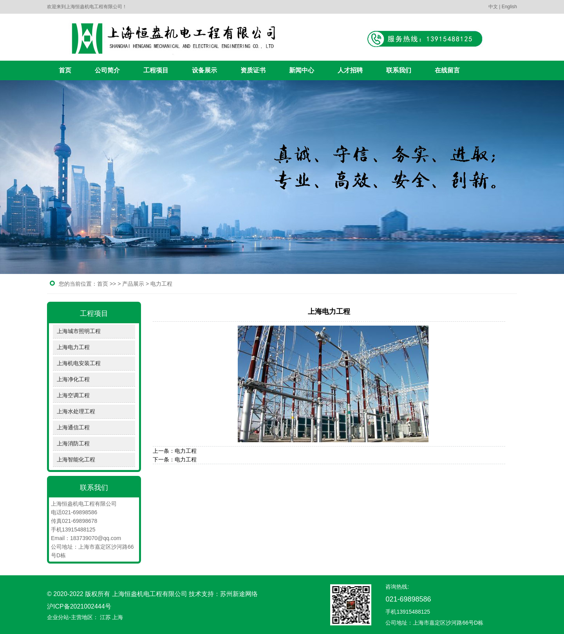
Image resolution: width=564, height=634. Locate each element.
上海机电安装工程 (79, 363)
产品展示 (133, 284)
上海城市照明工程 (79, 331)
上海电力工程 (73, 347)
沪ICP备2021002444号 (79, 606)
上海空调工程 (73, 395)
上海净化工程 (73, 379)
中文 (493, 6)
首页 (65, 70)
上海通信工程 (73, 427)
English (509, 6)
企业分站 (58, 617)
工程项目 (155, 70)
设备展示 (204, 70)
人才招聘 (350, 70)
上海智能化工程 (76, 459)
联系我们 (398, 70)
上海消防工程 (73, 443)
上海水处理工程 (76, 411)
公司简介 (107, 70)
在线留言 (447, 70)
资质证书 (253, 70)
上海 (117, 617)
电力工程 (161, 284)
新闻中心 (301, 70)
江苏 (105, 617)
